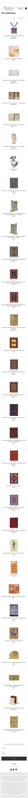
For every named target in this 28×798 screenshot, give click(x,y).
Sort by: (15, 18)
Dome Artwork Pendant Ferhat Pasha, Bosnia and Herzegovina (13, 36)
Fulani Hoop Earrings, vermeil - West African (14, 58)
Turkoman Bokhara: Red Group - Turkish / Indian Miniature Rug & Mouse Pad (14, 531)
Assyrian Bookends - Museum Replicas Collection (14, 708)
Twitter (13, 769)
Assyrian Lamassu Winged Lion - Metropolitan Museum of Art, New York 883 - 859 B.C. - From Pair (14, 214)
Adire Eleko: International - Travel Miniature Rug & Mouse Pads (13, 618)
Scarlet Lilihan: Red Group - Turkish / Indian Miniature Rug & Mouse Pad (14, 464)
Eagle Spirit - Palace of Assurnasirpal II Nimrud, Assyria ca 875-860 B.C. (14, 328)
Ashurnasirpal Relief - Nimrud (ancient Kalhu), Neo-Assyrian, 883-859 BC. (13, 686)
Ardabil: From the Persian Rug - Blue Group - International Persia (14, 191)
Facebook (11, 769)
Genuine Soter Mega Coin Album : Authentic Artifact (13, 124)
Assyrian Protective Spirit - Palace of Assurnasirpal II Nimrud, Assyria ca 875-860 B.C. (13, 730)
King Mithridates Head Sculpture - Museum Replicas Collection (13, 147)
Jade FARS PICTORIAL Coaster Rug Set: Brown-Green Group (13, 372)
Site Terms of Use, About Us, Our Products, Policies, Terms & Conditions (14, 773)
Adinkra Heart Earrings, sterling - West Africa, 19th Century (14, 596)
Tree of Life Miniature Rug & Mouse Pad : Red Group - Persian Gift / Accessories (14, 508)
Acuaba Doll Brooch (14, 574)
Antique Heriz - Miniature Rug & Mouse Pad (14, 640)
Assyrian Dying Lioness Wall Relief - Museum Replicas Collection (13, 81)
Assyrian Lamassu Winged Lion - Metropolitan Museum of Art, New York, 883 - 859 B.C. (14, 237)
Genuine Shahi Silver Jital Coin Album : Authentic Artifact (13, 103)
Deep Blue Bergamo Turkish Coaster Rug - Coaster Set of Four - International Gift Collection (14, 282)
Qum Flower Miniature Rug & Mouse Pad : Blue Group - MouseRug (13, 418)
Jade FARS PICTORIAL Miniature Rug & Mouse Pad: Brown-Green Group (14, 395)
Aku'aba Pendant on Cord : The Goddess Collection (13, 553)
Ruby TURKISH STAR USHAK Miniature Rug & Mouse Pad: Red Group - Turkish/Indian (13, 441)
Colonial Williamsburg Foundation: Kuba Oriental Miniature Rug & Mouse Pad (14, 260)
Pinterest (16, 769)
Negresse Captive (13, 169)
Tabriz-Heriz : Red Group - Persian (14, 485)
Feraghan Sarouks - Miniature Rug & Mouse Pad (14, 350)
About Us (3, 784)
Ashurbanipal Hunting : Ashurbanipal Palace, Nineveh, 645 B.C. (14, 663)
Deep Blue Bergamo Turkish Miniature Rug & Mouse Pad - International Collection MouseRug (14, 305)
